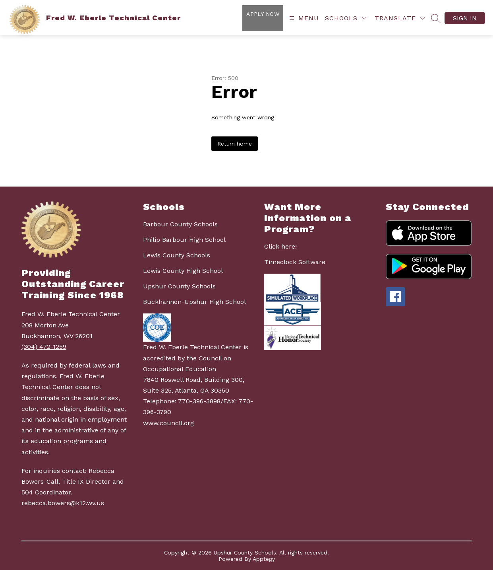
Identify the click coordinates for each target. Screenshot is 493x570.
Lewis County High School (183, 270)
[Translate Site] (400, 18)
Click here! (280, 246)
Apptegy (264, 559)
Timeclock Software (294, 262)
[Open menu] (303, 18)
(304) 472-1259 (43, 346)
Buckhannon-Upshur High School (194, 301)
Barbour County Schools (180, 224)
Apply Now (262, 14)
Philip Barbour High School (184, 239)
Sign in (465, 18)
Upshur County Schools (179, 286)
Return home (234, 143)
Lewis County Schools (176, 255)
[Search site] (436, 18)
